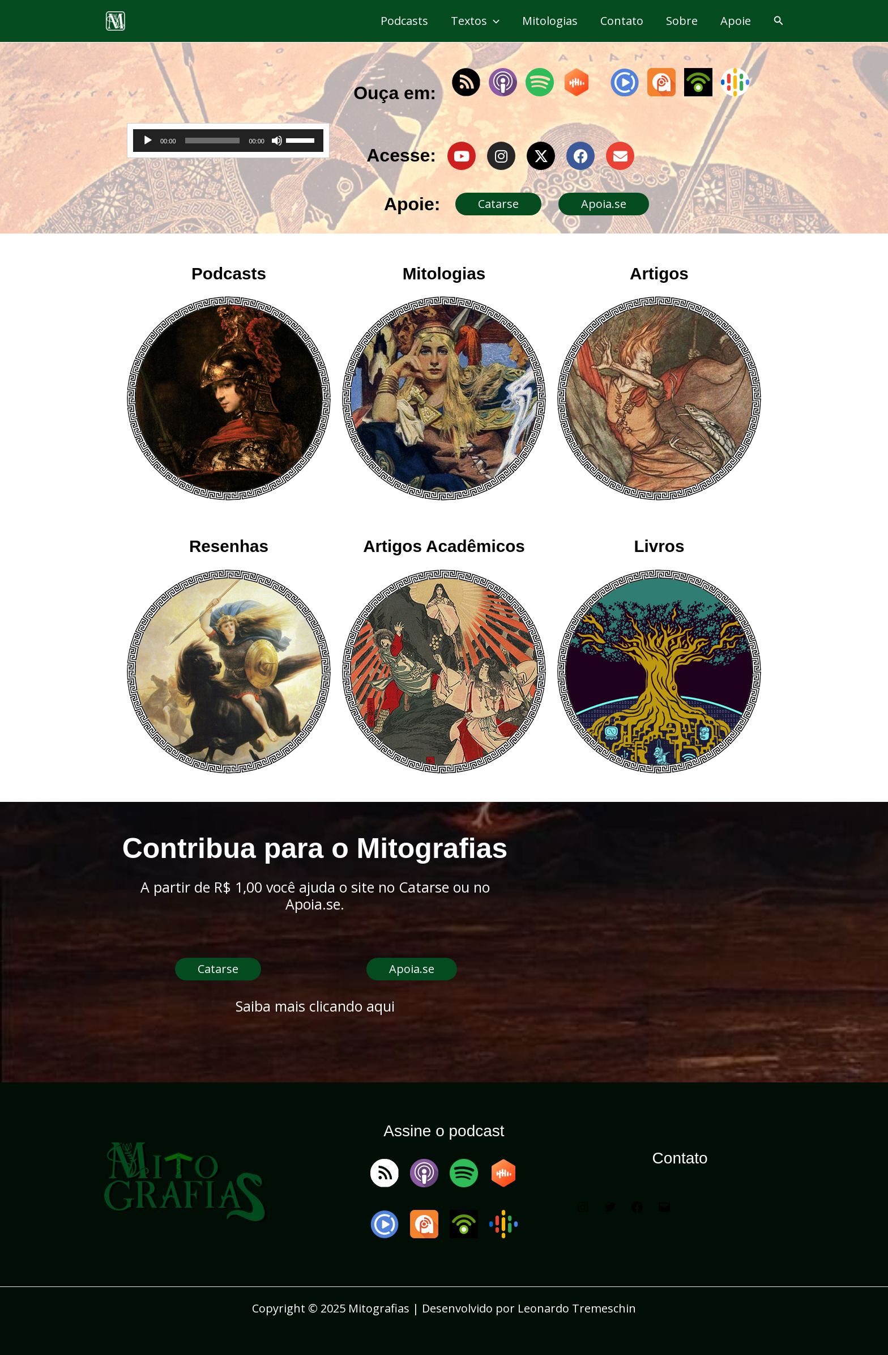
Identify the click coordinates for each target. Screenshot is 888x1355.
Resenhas (228, 546)
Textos (475, 21)
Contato (621, 20)
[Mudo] (277, 140)
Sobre (682, 20)
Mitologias (550, 20)
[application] (493, 21)
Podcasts (404, 20)
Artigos (659, 273)
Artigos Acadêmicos (444, 546)
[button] (779, 21)
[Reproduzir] (147, 140)
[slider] (212, 140)
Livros (659, 546)
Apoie (735, 20)
